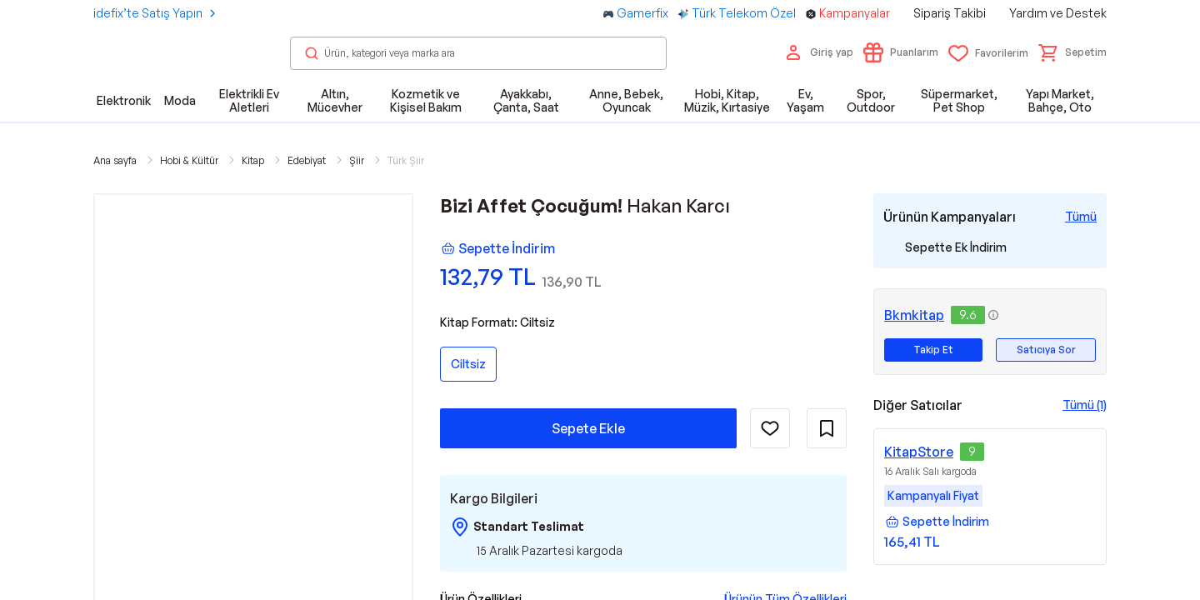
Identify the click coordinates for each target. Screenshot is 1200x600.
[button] (1072, 52)
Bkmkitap (914, 315)
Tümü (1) (1084, 405)
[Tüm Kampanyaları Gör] (1081, 216)
